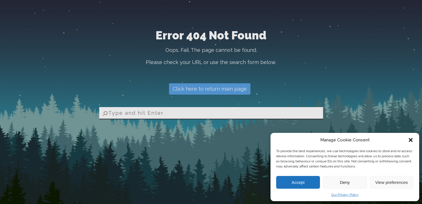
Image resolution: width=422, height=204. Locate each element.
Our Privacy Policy (345, 195)
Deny (345, 182)
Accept (298, 182)
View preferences (391, 182)
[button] (411, 140)
